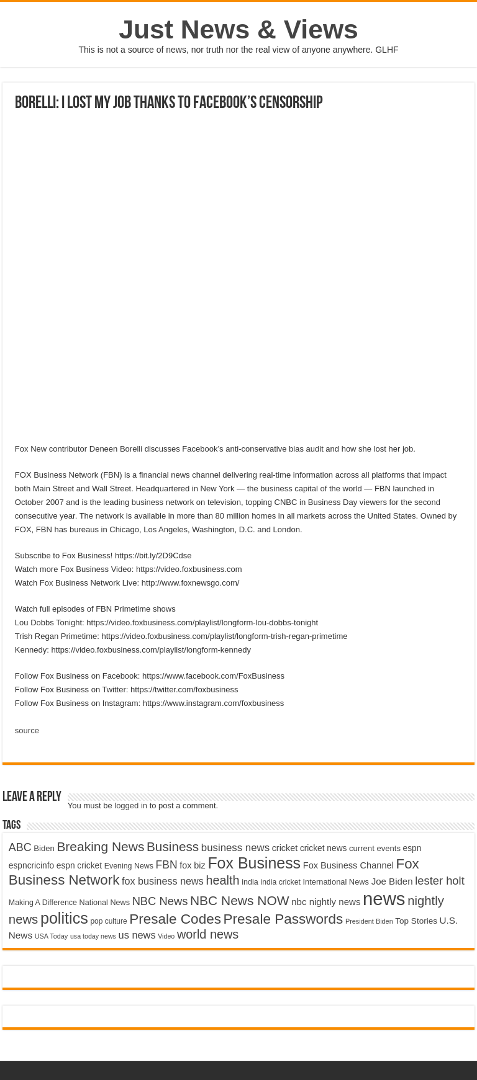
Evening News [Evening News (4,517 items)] (128, 866)
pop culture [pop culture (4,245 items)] (108, 921)
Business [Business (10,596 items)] (173, 846)
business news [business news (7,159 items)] (235, 848)
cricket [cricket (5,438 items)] (285, 848)
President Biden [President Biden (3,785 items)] (369, 921)
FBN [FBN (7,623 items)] (167, 865)
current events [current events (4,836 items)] (375, 848)
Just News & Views (238, 29)
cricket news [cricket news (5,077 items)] (323, 848)
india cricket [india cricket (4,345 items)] (281, 882)
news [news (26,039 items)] (384, 898)
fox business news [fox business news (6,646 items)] (163, 880)
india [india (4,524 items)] (250, 882)
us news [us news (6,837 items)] (137, 934)
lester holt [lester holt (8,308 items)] (440, 880)
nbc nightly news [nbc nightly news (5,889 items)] (325, 901)
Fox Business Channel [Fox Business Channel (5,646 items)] (348, 865)
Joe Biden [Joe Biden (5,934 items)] (392, 881)
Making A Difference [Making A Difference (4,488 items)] (43, 902)
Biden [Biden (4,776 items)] (44, 848)
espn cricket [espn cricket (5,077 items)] (79, 865)
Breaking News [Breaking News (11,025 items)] (100, 846)
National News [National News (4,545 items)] (105, 902)
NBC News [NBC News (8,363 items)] (160, 901)
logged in (130, 805)
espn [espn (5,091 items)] (412, 848)
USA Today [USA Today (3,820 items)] (51, 936)
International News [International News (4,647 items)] (336, 881)
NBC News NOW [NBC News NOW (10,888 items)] (239, 900)
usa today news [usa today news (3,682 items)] (93, 936)
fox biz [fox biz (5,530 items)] (192, 865)
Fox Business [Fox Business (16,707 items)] (254, 863)
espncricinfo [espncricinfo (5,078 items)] (31, 865)
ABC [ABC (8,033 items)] (20, 847)
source (27, 730)
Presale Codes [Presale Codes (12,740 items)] (175, 919)
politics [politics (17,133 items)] (64, 918)
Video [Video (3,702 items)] (166, 936)
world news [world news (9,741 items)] (207, 934)
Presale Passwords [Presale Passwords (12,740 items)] (283, 919)
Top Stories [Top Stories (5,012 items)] (416, 921)
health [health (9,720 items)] (222, 880)
